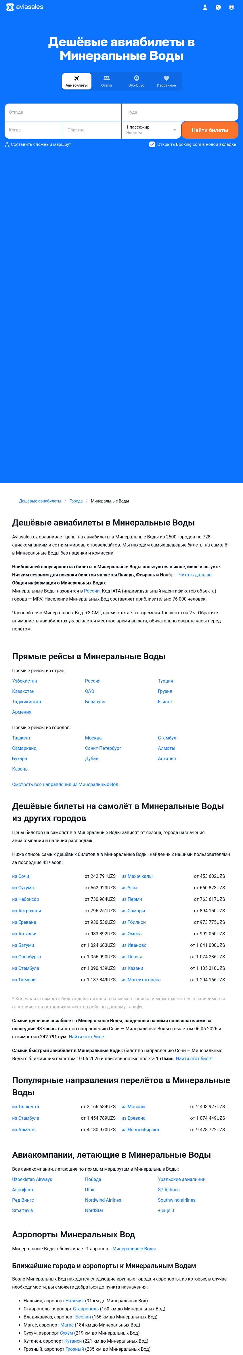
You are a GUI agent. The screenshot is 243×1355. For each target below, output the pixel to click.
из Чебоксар (25, 899)
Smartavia (22, 1210)
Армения (21, 712)
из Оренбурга (26, 957)
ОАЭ (89, 691)
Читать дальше (195, 575)
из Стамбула (25, 968)
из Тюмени (24, 980)
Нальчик (75, 1301)
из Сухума (23, 887)
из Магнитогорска (141, 980)
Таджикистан (26, 701)
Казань (20, 769)
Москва (93, 738)
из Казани (132, 968)
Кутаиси (73, 1341)
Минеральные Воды (134, 1248)
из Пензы (132, 957)
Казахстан (23, 691)
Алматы (166, 748)
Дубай (91, 758)
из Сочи (20, 876)
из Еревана (24, 922)
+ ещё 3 (166, 1210)
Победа (93, 1179)
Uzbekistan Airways (32, 1179)
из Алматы (24, 1129)
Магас (67, 1325)
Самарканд (24, 748)
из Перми (132, 899)
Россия (93, 681)
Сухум (67, 1333)
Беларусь (95, 701)
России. (93, 591)
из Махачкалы (137, 876)
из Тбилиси (134, 922)
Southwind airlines (177, 1200)
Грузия (165, 691)
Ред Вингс (23, 1200)
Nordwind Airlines (103, 1200)
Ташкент (21, 738)
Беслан (83, 1317)
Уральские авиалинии (182, 1179)
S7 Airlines (169, 1189)
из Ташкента (25, 1106)
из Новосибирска (140, 1129)
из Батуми (23, 945)
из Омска (132, 934)
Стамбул (167, 738)
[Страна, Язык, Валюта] (231, 7)
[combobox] (63, 112)
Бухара (19, 758)
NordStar (94, 1210)
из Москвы (134, 1106)
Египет (165, 701)
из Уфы (129, 887)
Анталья (167, 758)
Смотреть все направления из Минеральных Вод (65, 784)
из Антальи (24, 934)
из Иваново (134, 945)
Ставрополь (86, 1309)
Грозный (75, 1349)
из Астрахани (26, 910)
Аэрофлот (23, 1189)
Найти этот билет (87, 1036)
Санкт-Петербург (103, 748)
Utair (90, 1189)
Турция (165, 681)
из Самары (133, 910)
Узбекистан (24, 681)
